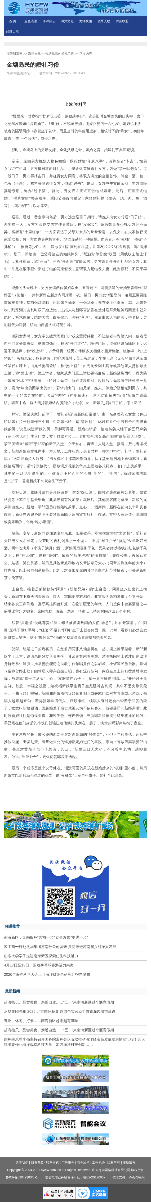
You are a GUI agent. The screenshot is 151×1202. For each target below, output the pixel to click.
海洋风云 (49, 21)
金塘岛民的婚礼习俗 (59, 54)
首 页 (12, 21)
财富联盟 (122, 21)
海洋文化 (67, 21)
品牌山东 (12, 31)
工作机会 (98, 1162)
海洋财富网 (15, 54)
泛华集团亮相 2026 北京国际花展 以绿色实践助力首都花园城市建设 (60, 1011)
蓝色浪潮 (30, 21)
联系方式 (52, 1162)
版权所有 (113, 1162)
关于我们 (22, 1162)
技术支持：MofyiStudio (129, 1177)
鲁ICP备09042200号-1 (22, 1177)
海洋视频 (85, 21)
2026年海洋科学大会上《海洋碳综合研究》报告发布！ (49, 974)
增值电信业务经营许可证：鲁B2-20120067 (75, 1177)
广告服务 (67, 1162)
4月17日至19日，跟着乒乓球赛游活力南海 (39, 965)
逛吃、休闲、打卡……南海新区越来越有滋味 (41, 1021)
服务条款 (37, 1162)
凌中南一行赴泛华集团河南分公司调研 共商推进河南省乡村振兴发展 (60, 947)
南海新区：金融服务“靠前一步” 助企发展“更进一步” (46, 937)
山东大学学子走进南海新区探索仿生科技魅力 (41, 956)
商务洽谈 (83, 1162)
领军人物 (103, 21)
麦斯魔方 (129, 1162)
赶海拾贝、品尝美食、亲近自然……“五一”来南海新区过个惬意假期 (59, 1002)
